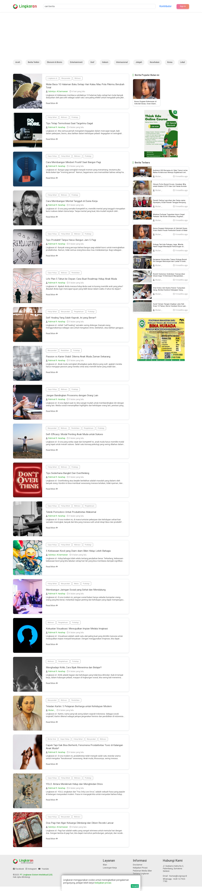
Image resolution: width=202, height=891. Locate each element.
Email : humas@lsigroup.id (175, 880)
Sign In (182, 6)
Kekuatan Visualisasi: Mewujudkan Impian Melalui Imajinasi (83, 632)
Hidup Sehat (53, 119)
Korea (169, 62)
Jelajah (139, 62)
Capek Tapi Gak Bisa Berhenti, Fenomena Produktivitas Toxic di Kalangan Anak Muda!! (85, 750)
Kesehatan (154, 62)
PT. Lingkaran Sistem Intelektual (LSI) (36, 879)
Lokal (182, 62)
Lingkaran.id (53, 78)
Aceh (17, 62)
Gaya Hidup (52, 158)
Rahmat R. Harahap (56, 130)
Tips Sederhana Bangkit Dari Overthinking (71, 476)
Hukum (105, 62)
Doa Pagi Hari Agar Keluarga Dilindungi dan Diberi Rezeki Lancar (85, 828)
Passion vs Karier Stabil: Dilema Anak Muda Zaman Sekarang (83, 360)
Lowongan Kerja (110, 872)
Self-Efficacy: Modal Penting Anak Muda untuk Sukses (79, 437)
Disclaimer (137, 869)
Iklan (105, 869)
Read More (52, 105)
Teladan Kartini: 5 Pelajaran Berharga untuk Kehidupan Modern (84, 710)
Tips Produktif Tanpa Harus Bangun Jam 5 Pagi (75, 242)
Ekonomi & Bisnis (54, 62)
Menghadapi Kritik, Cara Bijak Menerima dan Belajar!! (78, 671)
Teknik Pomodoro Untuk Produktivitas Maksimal (75, 515)
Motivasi (80, 78)
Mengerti (135, 886)
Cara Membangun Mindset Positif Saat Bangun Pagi (78, 164)
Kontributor (165, 6)
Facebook (18, 873)
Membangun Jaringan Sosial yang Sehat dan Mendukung (81, 593)
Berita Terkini (33, 62)
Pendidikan (78, 274)
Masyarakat (67, 78)
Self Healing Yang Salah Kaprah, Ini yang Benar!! (75, 321)
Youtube (43, 873)
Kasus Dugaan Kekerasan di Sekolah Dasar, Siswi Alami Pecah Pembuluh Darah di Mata (146, 102)
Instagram (31, 873)
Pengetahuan (83, 315)
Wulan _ (51, 714)
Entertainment (76, 62)
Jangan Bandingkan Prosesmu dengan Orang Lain (77, 399)
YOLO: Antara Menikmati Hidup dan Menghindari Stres (79, 789)
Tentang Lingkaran (141, 878)
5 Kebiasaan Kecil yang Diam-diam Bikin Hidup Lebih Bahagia (83, 554)
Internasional (122, 62)
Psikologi (78, 119)
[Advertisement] (101, 36)
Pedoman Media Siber (142, 875)
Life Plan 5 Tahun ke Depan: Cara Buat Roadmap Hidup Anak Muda (83, 282)
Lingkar (28, 6)
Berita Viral (52, 742)
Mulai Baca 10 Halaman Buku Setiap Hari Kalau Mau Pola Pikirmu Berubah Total (80, 86)
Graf (92, 62)
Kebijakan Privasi (140, 872)
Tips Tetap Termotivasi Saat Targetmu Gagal (73, 125)
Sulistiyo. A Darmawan (58, 93)
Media (79, 587)
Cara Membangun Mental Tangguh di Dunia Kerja (76, 203)
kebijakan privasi (103, 883)
